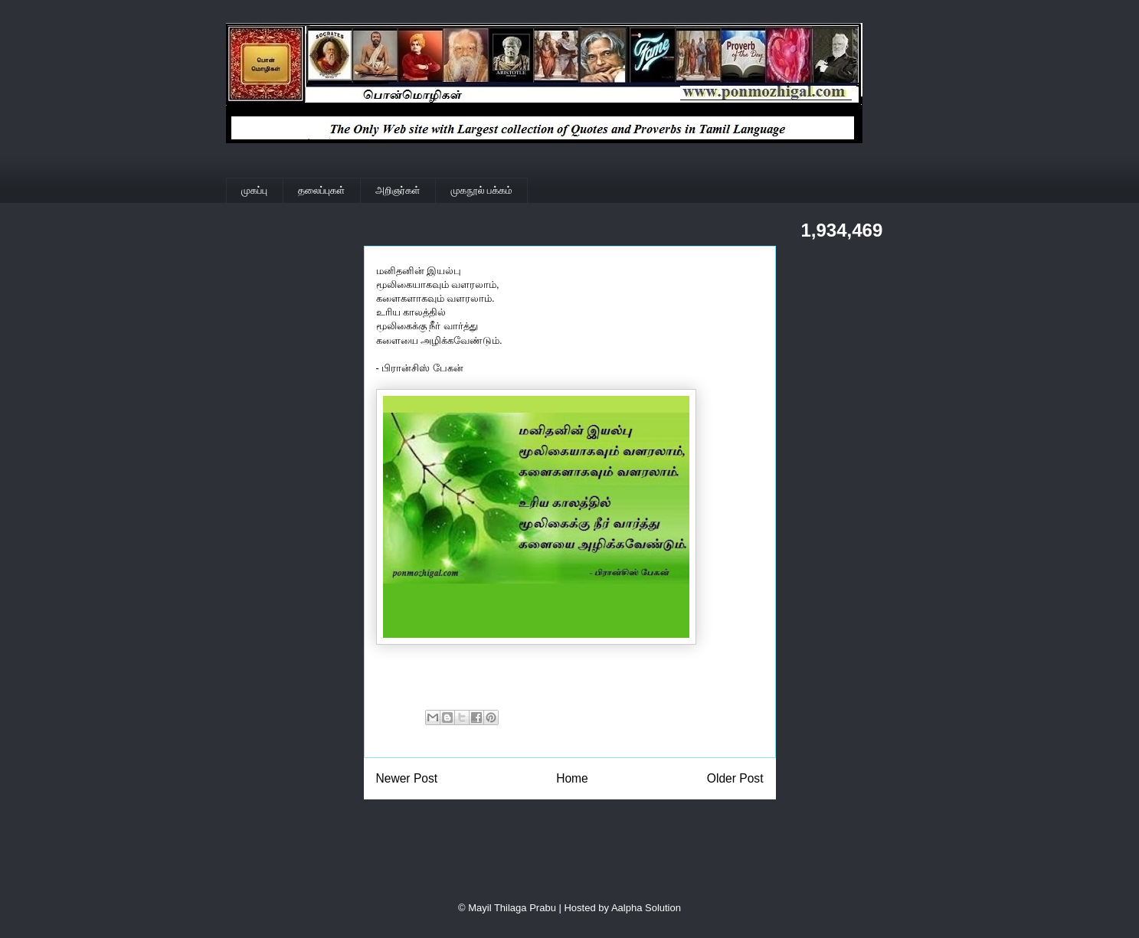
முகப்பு (254, 190)
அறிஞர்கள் (397, 190)
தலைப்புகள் (321, 190)
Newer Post (407, 778)
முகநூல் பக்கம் (481, 190)
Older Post (735, 778)
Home (572, 778)
